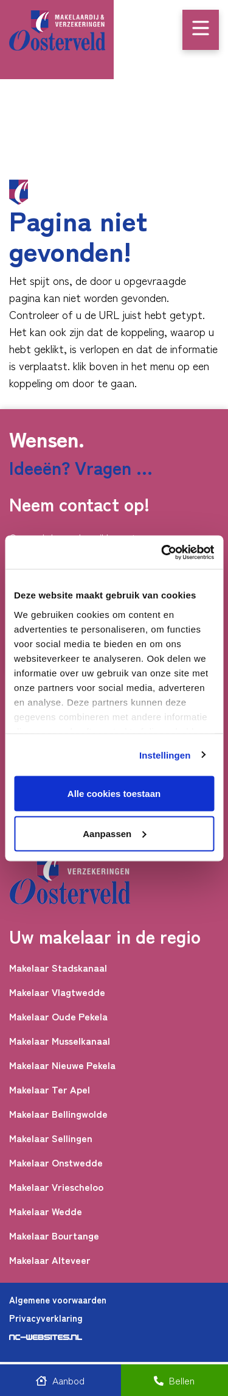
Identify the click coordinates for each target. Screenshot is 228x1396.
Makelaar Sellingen (50, 1138)
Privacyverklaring (46, 1317)
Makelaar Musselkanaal (59, 1040)
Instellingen (165, 754)
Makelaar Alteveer (50, 1259)
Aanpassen (114, 833)
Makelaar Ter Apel (49, 1089)
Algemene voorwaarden (57, 1299)
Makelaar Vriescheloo (56, 1186)
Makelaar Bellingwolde (58, 1113)
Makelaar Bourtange (54, 1235)
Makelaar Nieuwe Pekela (62, 1065)
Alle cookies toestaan (114, 793)
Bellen (174, 1380)
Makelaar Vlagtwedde (57, 992)
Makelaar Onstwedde (56, 1162)
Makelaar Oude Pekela (58, 1016)
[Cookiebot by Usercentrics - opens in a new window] (162, 552)
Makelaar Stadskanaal (58, 967)
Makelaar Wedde (45, 1211)
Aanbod (60, 1380)
